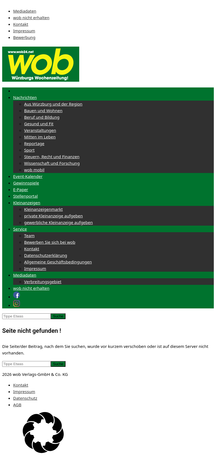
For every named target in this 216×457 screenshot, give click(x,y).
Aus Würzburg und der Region (53, 104)
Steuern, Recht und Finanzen (51, 156)
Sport (29, 150)
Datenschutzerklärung (45, 255)
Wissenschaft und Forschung (52, 163)
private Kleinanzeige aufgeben (53, 215)
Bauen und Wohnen (43, 110)
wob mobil (34, 169)
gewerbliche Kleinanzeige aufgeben (58, 222)
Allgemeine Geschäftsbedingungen (58, 262)
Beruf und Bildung (41, 117)
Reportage (34, 143)
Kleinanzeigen (26, 202)
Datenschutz (25, 398)
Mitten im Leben (40, 137)
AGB (17, 404)
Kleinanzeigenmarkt (43, 209)
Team (29, 235)
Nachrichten (25, 97)
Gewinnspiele (26, 183)
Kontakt (20, 24)
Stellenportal (25, 196)
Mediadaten (24, 11)
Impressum (24, 30)
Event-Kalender (27, 176)
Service (20, 229)
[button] (108, 433)
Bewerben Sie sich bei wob (49, 242)
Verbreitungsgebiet (42, 281)
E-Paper (20, 189)
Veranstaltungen (40, 130)
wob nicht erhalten (31, 17)
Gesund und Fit (38, 123)
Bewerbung (24, 37)
